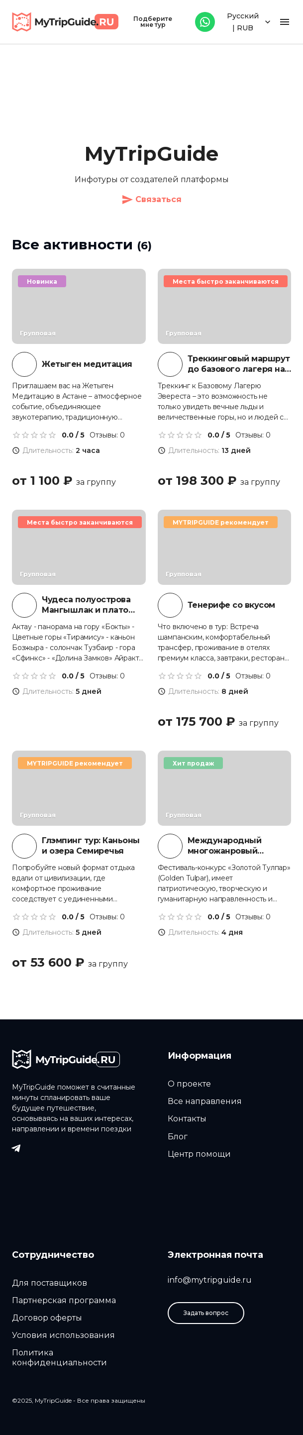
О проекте (189, 1084)
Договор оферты (47, 1318)
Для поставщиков (49, 1283)
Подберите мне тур (152, 21)
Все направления (205, 1101)
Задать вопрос (206, 1313)
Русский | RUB (250, 22)
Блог (178, 1136)
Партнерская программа (64, 1300)
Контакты (187, 1118)
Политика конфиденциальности (59, 1357)
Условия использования (63, 1335)
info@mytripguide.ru (210, 1280)
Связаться (151, 200)
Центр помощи (199, 1154)
